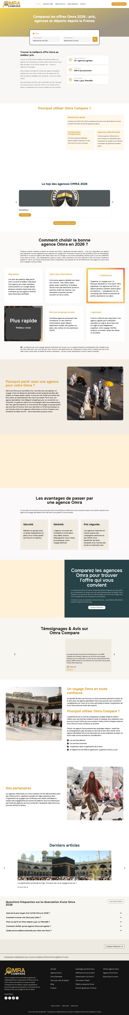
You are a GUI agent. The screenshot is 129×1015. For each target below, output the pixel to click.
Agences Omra (48, 4)
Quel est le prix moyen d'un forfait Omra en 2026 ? (28, 913)
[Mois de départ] (77, 41)
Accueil (38, 4)
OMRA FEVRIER (55, 1006)
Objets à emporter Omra (85, 984)
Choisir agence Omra (111, 969)
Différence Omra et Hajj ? (85, 973)
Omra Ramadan (72, 4)
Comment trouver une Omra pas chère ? (23, 917)
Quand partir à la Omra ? (85, 976)
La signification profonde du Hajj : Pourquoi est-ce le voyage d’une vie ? (47, 883)
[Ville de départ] (46, 41)
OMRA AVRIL (74, 1006)
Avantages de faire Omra (85, 969)
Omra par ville (60, 4)
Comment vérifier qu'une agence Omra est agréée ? (28, 926)
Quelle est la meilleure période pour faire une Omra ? (29, 930)
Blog (52, 984)
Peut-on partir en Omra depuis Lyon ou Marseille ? (28, 922)
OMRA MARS (65, 1006)
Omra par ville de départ (60, 980)
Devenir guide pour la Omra (86, 988)
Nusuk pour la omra (110, 976)
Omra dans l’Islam (83, 980)
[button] (16, 202)
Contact (83, 4)
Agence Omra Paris (110, 973)
